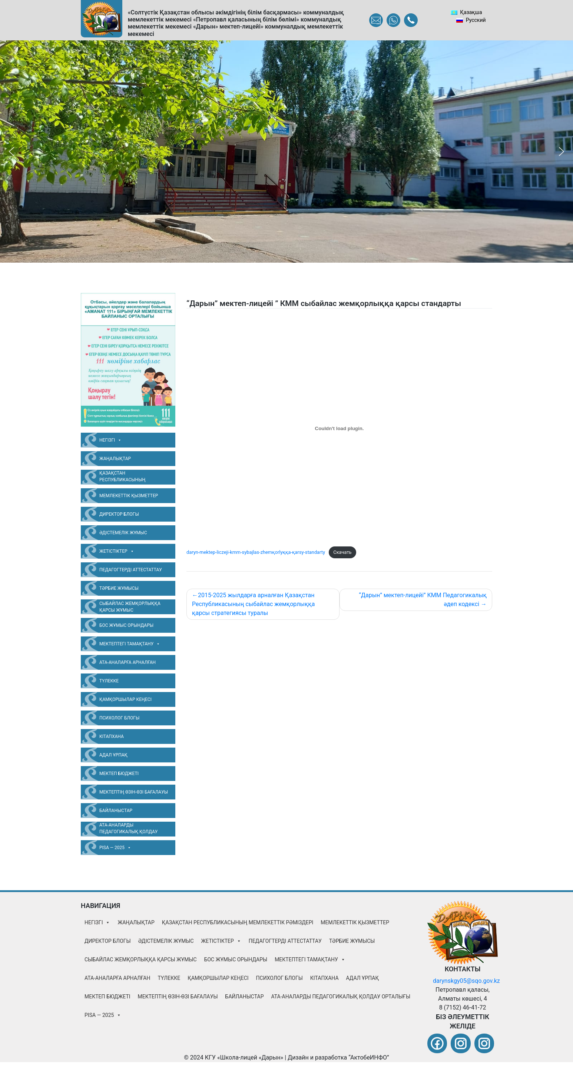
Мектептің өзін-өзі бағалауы (133, 792)
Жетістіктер (116, 551)
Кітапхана (111, 736)
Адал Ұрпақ (113, 755)
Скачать (342, 552)
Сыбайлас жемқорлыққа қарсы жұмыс (129, 607)
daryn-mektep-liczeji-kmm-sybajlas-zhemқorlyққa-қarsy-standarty (255, 552)
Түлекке (109, 680)
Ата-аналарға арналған (127, 662)
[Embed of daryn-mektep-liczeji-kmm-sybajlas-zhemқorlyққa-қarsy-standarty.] (339, 428)
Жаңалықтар (115, 458)
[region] (286, 151)
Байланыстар (115, 810)
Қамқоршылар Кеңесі (125, 699)
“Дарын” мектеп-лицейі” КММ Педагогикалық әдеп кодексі (423, 600)
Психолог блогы (119, 718)
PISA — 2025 (115, 847)
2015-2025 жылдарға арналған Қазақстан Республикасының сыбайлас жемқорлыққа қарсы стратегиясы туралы (253, 604)
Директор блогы (119, 514)
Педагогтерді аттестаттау (130, 569)
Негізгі (110, 440)
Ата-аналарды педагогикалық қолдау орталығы (128, 829)
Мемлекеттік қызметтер (128, 495)
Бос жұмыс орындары (126, 625)
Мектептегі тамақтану (129, 644)
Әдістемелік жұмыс (123, 532)
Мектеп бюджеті (119, 773)
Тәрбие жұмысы (119, 588)
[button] (11, 151)
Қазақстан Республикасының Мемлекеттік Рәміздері (127, 477)
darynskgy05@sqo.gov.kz (466, 980)
